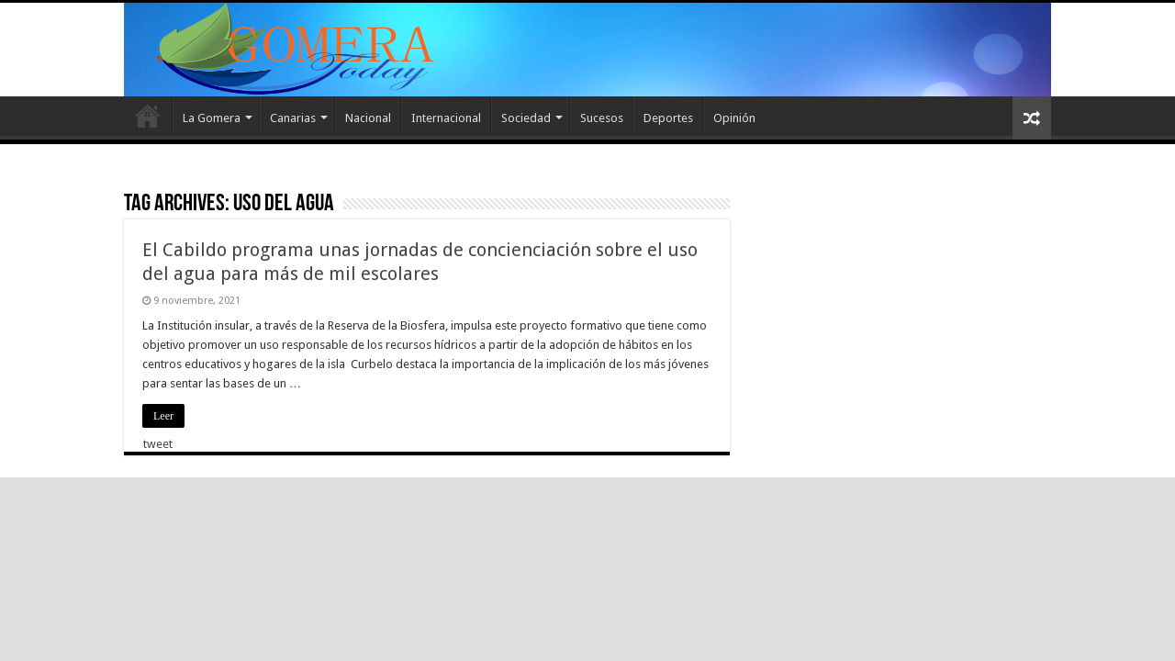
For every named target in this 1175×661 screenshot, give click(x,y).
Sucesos (601, 118)
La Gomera (212, 118)
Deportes (668, 118)
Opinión (734, 118)
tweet (158, 444)
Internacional (446, 118)
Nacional (368, 118)
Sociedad (526, 118)
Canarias (293, 118)
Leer (163, 415)
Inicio (148, 115)
